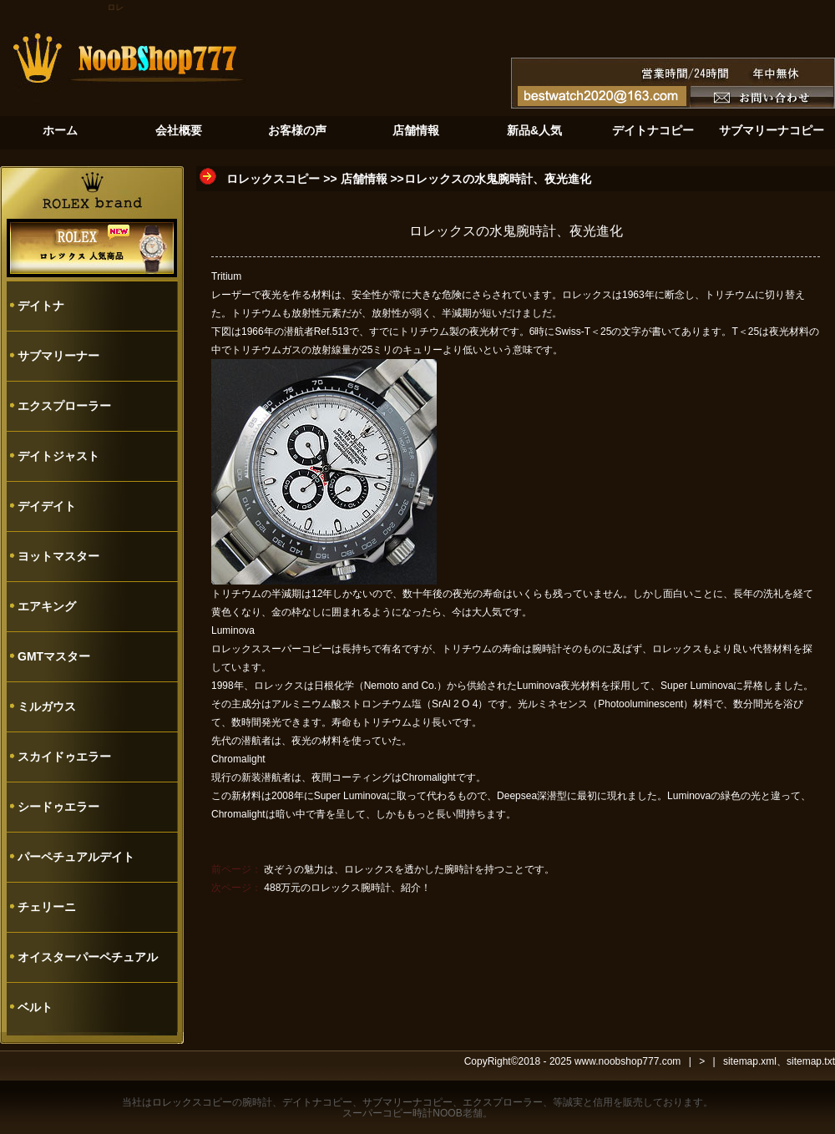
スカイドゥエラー (64, 756)
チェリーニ (47, 907)
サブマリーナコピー (407, 1102)
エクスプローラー (64, 406)
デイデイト (47, 506)
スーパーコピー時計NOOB (402, 1113)
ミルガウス (47, 706)
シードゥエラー (58, 806)
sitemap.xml (750, 1061)
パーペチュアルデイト (76, 856)
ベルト (35, 1007)
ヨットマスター (58, 556)
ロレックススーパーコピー (271, 649)
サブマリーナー (58, 355)
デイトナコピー (317, 1102)
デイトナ (41, 305)
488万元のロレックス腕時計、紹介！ (347, 888)
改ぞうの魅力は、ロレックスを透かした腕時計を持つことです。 (409, 869)
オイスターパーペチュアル (88, 957)
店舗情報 (364, 178)
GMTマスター (54, 656)
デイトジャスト (58, 456)
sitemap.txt (811, 1061)
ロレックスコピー (273, 178)
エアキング (47, 606)
